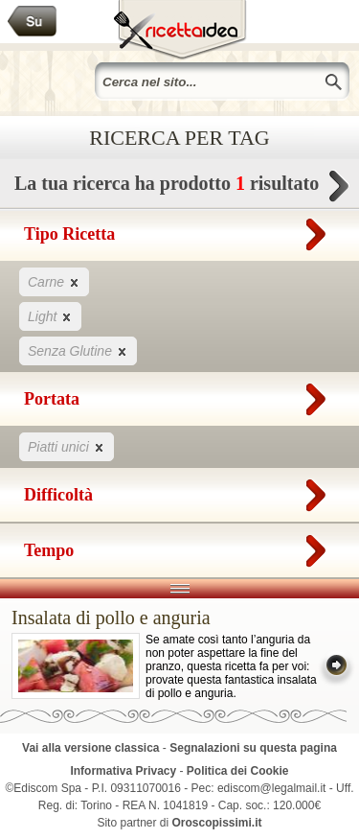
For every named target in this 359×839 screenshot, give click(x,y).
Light (50, 316)
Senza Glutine (78, 350)
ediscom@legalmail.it (271, 788)
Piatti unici (66, 446)
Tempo (179, 547)
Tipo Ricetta (179, 230)
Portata (179, 395)
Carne (54, 281)
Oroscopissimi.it (217, 822)
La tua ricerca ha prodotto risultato (179, 188)
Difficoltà (179, 491)
